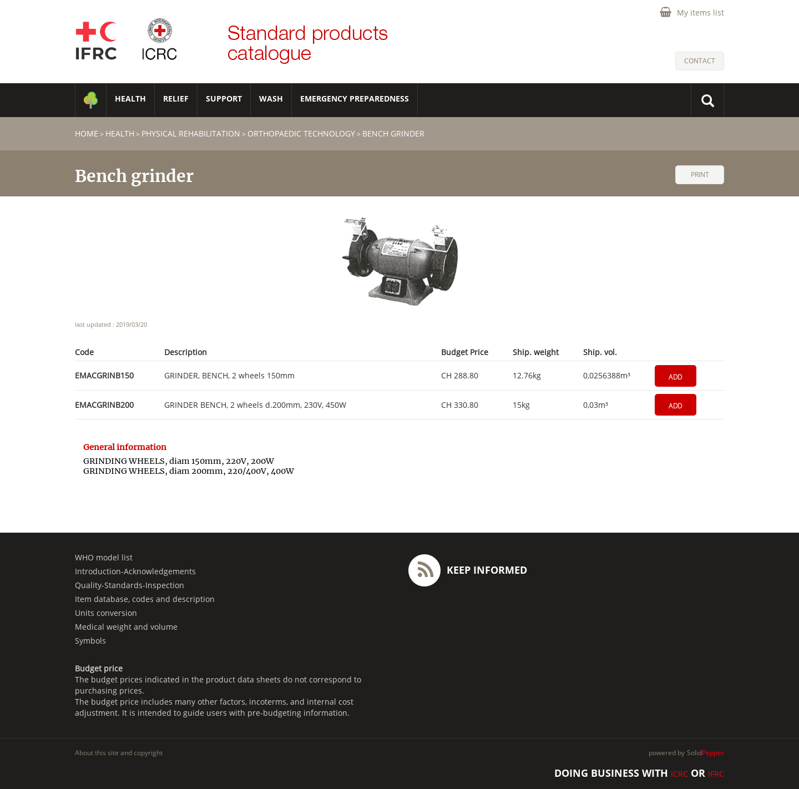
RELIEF (176, 98)
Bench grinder (393, 133)
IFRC (716, 773)
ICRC (679, 773)
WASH (271, 98)
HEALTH (130, 98)
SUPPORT (224, 98)
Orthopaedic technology (301, 133)
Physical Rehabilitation (190, 133)
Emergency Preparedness (354, 98)
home (86, 133)
